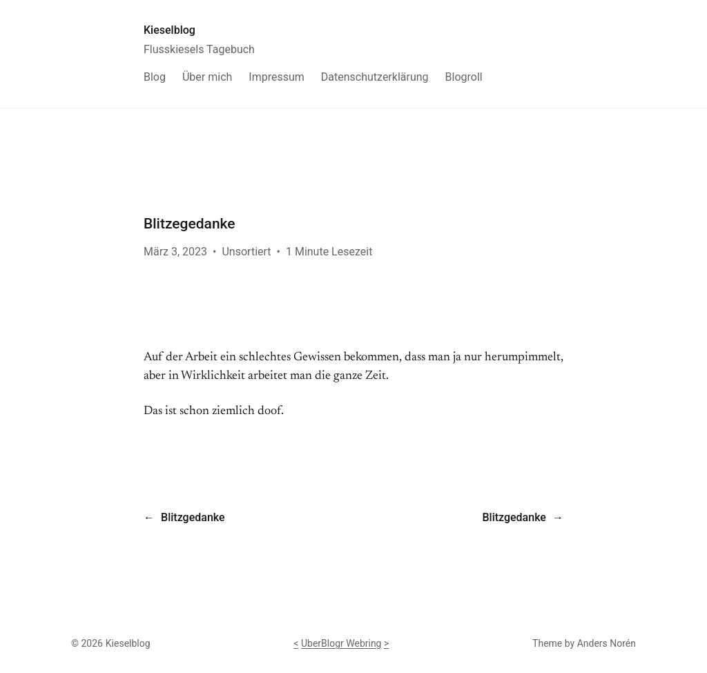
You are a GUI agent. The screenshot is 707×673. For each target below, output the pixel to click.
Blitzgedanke (192, 517)
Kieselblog (169, 30)
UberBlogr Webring (341, 643)
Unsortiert (246, 251)
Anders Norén (606, 643)
